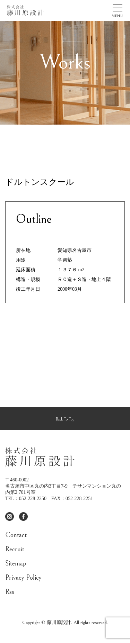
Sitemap (15, 564)
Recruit (14, 549)
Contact (16, 535)
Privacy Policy (23, 578)
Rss (9, 592)
